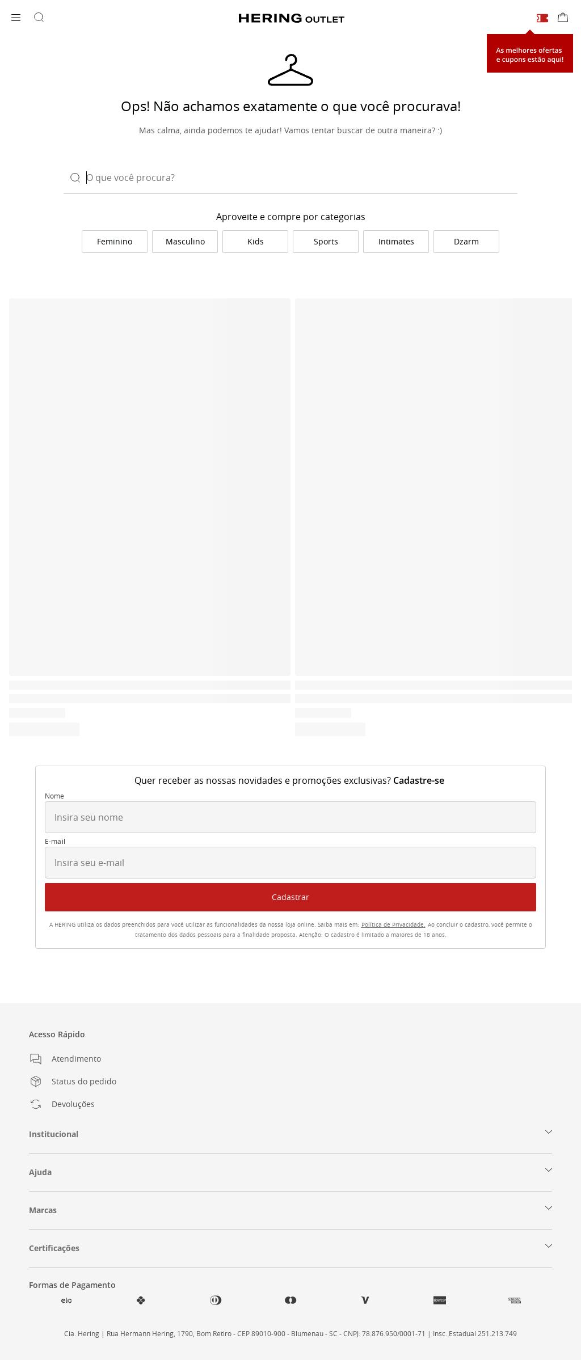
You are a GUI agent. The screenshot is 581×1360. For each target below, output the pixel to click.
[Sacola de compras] (563, 18)
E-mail (55, 842)
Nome (55, 796)
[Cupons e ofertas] (542, 18)
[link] (115, 241)
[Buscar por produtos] (39, 18)
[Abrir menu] (16, 18)
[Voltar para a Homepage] (291, 18)
